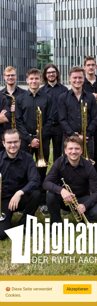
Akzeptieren (77, 289)
